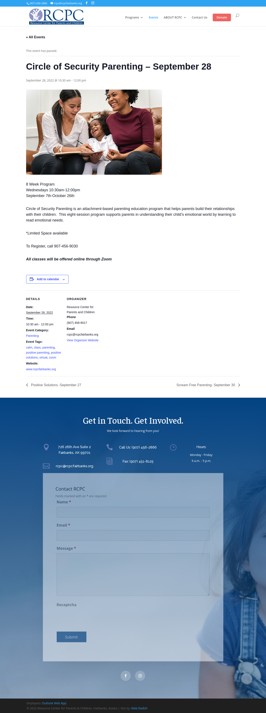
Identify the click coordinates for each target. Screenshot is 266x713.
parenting (48, 347)
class (37, 347)
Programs (132, 17)
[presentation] (89, 614)
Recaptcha (67, 601)
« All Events (35, 37)
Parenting (32, 335)
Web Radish (139, 708)
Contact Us (199, 17)
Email (63, 521)
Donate (222, 17)
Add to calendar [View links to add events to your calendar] (48, 279)
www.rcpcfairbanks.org (41, 369)
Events (153, 17)
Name (64, 498)
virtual (43, 357)
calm (29, 347)
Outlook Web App (54, 703)
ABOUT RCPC (173, 17)
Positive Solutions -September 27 (55, 385)
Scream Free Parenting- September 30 (206, 385)
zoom (52, 357)
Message (66, 544)
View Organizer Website (83, 340)
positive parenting (37, 352)
